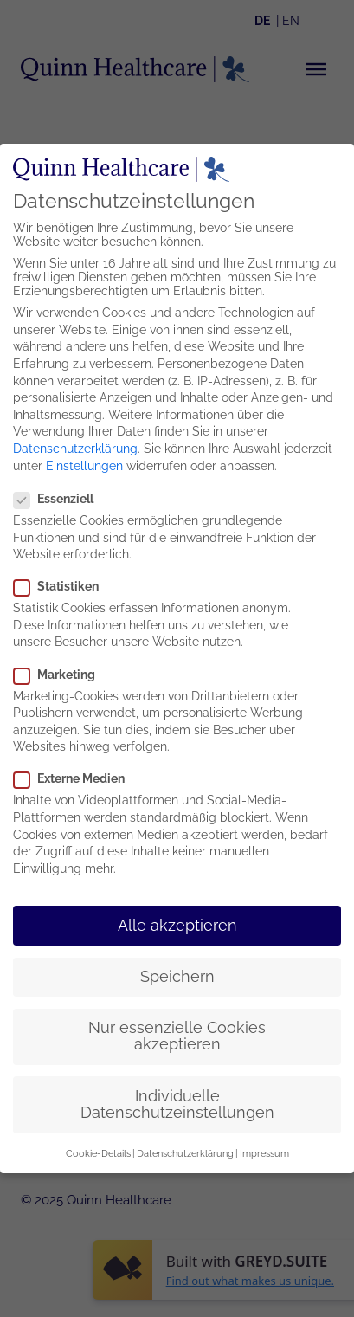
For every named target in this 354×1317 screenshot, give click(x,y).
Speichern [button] (177, 972)
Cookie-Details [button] (98, 1149)
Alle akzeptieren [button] (177, 921)
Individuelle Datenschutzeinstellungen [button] (177, 1100)
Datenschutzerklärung (75, 444)
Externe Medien (73, 775)
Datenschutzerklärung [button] (185, 1149)
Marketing (58, 670)
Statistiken (60, 583)
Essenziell (57, 494)
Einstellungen (84, 461)
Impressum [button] (264, 1149)
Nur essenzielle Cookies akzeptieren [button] (177, 1032)
